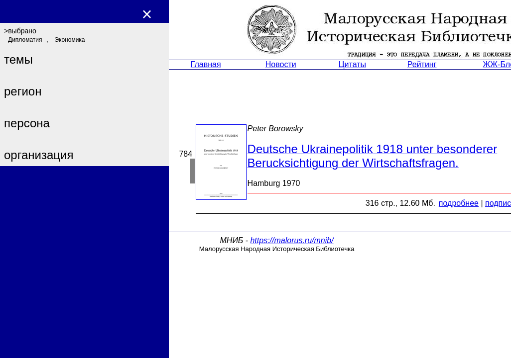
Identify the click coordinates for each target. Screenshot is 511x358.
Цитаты (352, 64)
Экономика (69, 39)
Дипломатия (25, 39)
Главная (206, 64)
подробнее (459, 203)
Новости (280, 64)
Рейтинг (422, 64)
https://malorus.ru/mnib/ (291, 240)
